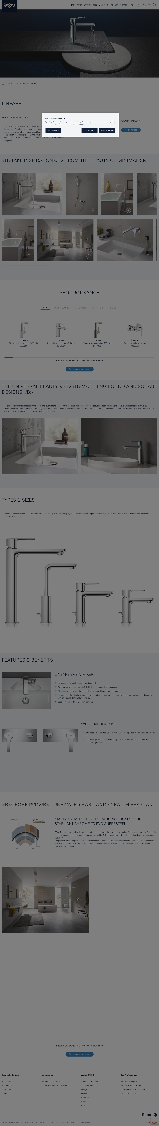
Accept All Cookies (107, 130)
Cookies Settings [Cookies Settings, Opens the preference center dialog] (53, 130)
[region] (80, 125)
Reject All (89, 130)
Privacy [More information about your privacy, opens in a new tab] (82, 124)
